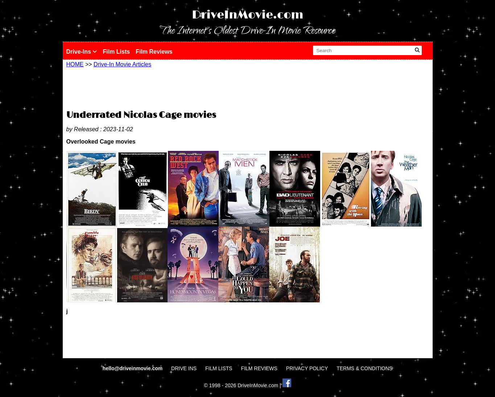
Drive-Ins (81, 52)
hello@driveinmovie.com (133, 368)
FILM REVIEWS (259, 368)
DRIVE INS (184, 368)
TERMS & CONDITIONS (364, 368)
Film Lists (116, 52)
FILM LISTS (218, 368)
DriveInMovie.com (248, 15)
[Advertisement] (248, 87)
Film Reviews (154, 52)
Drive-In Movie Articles (122, 64)
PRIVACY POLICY (307, 368)
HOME (75, 64)
